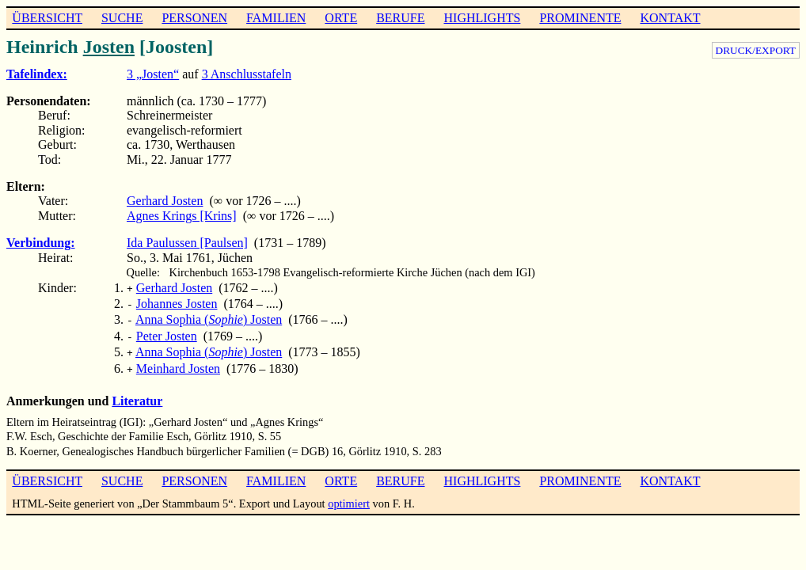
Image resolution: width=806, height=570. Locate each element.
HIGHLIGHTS (482, 18)
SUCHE (122, 18)
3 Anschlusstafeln (246, 74)
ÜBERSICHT (47, 18)
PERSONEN (194, 18)
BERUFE (400, 18)
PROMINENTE (580, 18)
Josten (109, 46)
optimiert (349, 494)
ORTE (341, 18)
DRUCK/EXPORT (756, 50)
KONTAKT (670, 18)
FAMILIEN (276, 18)
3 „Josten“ (153, 74)
